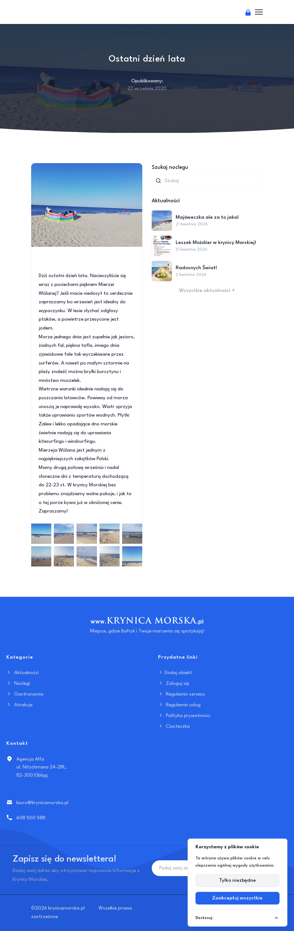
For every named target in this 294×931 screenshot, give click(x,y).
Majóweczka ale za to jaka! (207, 217)
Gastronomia (24, 694)
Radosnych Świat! (196, 267)
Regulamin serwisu (181, 694)
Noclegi (18, 683)
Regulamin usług (179, 705)
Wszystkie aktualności (207, 290)
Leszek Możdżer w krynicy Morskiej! (216, 242)
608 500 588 (30, 818)
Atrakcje (19, 705)
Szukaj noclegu (170, 167)
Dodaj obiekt (175, 672)
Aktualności (22, 672)
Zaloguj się (173, 683)
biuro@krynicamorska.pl (42, 802)
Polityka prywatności (184, 715)
